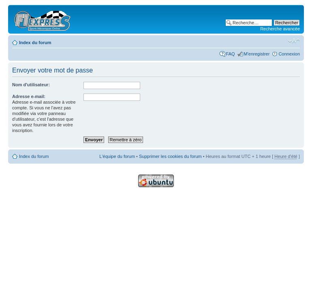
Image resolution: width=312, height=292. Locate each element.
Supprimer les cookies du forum (170, 156)
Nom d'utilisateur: (31, 84)
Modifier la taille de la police (294, 41)
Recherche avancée (280, 28)
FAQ (230, 53)
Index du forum (35, 42)
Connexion (289, 53)
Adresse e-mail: (28, 96)
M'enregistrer (257, 53)
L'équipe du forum (117, 156)
